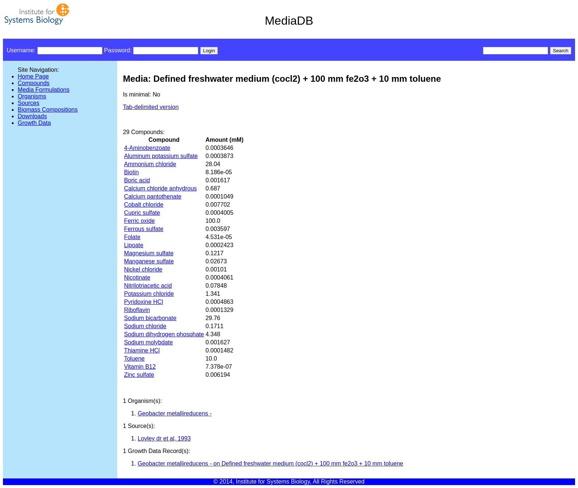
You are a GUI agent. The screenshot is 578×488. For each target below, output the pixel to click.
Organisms (32, 96)
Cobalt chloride (143, 204)
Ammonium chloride (150, 164)
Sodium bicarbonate (150, 318)
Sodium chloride (145, 326)
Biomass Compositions (48, 109)
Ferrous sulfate (143, 229)
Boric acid (137, 180)
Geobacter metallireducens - (174, 413)
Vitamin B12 (140, 367)
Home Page (33, 76)
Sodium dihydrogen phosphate (164, 334)
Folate (132, 237)
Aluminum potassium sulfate (161, 156)
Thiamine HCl (142, 350)
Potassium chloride (149, 294)
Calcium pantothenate (152, 196)
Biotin (131, 172)
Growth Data (34, 123)
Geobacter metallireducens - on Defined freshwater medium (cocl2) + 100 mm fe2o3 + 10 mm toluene (270, 463)
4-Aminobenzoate (147, 148)
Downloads (32, 116)
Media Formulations (44, 90)
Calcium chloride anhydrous (160, 188)
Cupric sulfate (142, 213)
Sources (28, 103)
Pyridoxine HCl (143, 302)
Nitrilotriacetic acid (148, 285)
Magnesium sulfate (148, 253)
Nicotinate (137, 277)
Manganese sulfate (149, 261)
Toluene (134, 358)
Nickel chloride (143, 269)
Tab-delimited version (150, 107)
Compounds (33, 83)
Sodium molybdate (148, 342)
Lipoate (133, 245)
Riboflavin (137, 310)
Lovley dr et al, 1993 (164, 438)
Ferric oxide (139, 221)
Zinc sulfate (139, 375)
